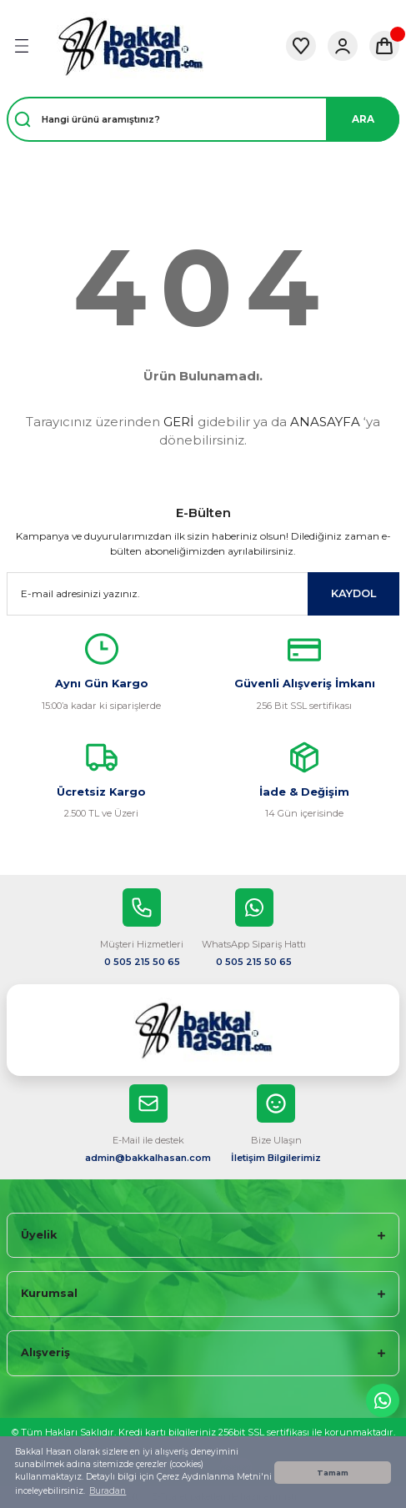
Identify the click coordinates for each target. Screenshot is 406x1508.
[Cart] (384, 46)
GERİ (178, 422)
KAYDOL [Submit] (353, 593)
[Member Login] (343, 46)
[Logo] (130, 46)
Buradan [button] (107, 1490)
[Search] (203, 119)
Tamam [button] (332, 1472)
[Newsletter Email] (203, 594)
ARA (363, 119)
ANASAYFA (325, 422)
